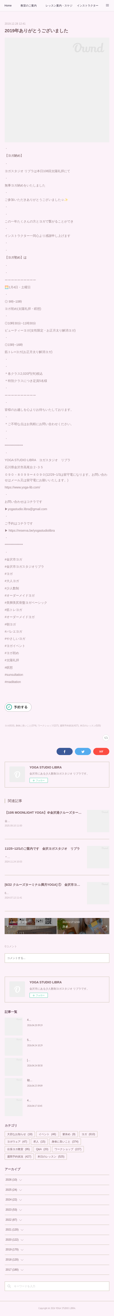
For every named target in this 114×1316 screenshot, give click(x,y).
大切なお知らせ (19, 1135)
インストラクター (87, 5)
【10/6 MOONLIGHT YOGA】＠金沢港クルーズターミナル (46, 812)
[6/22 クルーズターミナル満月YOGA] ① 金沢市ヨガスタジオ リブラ (55, 885)
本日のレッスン (51, 1157)
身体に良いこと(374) (26, 725)
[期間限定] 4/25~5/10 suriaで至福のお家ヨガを (55, 1061)
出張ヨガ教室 (18, 1150)
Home (8, 5)
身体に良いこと (65, 1142)
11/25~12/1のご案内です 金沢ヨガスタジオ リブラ (42, 849)
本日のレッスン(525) (90, 725)
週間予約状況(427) (69, 725)
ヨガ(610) (9, 725)
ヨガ (88, 1135)
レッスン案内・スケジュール (59, 5)
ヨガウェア (17, 1142)
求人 (39, 1142)
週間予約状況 (19, 1157)
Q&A (42, 1150)
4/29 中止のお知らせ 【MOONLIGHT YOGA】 (54, 1020)
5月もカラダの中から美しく (44, 1040)
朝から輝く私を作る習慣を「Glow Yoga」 (52, 1081)
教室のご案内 (29, 5)
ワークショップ (68, 1150)
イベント (47, 1135)
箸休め (69, 1135)
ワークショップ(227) (48, 725)
